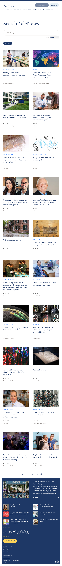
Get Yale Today (10, 541)
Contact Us (6, 552)
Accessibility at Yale (7, 555)
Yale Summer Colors (48, 10)
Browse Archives (7, 546)
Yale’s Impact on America (20, 10)
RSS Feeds (6, 548)
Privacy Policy (6, 558)
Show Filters (7, 43)
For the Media (7, 550)
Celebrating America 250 (35, 10)
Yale (56, 562)
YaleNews (8, 6)
